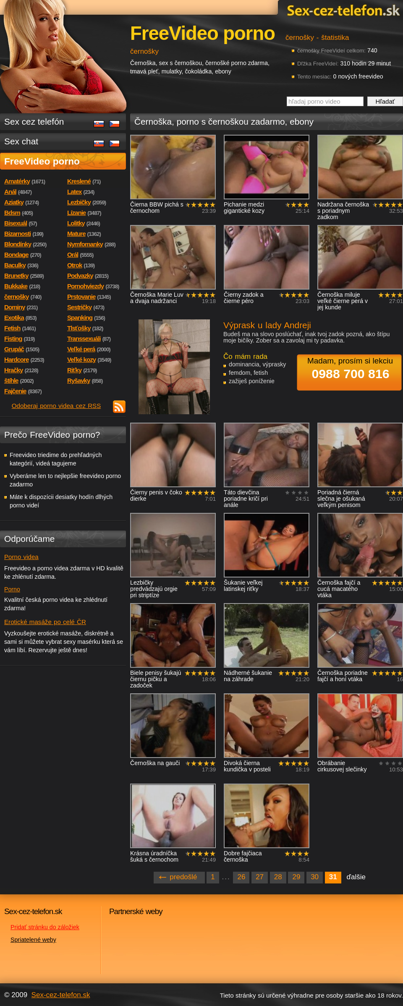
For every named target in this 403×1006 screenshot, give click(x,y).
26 (241, 877)
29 (296, 877)
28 (278, 877)
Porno (12, 589)
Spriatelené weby (33, 939)
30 (315, 877)
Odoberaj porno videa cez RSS (56, 405)
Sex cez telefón (34, 121)
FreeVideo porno (42, 161)
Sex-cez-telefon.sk (342, 10)
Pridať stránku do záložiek (44, 927)
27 (260, 877)
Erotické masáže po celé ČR (45, 621)
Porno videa (21, 556)
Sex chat (21, 141)
